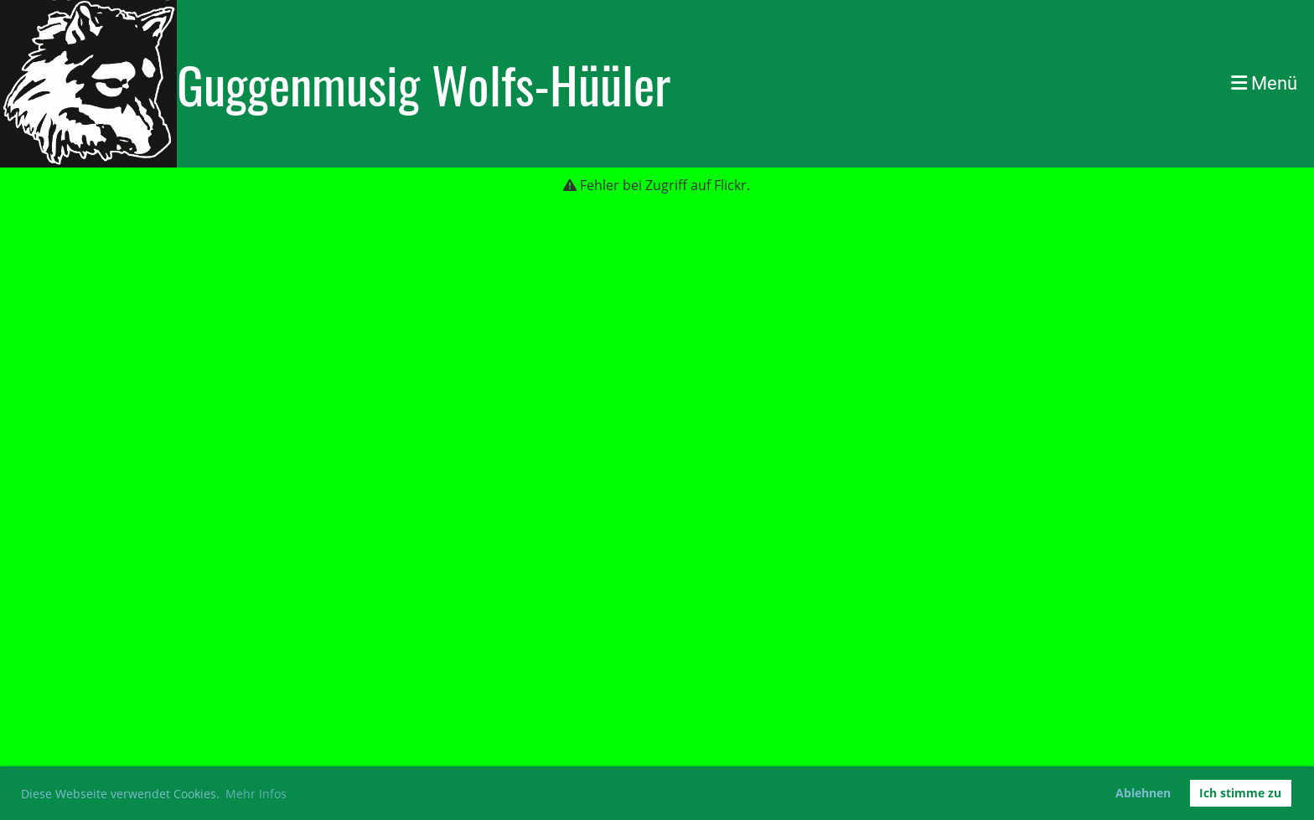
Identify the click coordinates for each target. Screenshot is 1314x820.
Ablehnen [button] (1143, 793)
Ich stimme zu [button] (1240, 793)
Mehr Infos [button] (256, 794)
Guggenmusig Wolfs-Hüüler (423, 84)
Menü (1264, 83)
